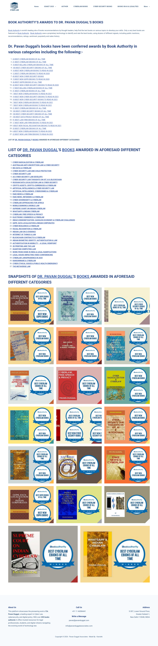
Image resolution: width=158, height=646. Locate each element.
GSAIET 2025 (50, 6)
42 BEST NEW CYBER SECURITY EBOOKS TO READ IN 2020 (36, 85)
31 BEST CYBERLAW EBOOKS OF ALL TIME (29, 108)
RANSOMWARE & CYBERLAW (24, 261)
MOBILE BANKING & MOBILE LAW (26, 206)
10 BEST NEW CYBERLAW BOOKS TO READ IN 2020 (33, 71)
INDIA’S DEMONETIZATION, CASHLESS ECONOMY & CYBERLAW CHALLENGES (44, 220)
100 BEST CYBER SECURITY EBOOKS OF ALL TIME (32, 68)
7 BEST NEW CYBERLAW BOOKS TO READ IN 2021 (32, 94)
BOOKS (36, 140)
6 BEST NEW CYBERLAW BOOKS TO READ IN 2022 (32, 131)
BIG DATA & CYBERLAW (22, 168)
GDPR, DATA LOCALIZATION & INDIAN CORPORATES (33, 223)
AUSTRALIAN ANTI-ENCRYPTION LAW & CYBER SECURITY (36, 165)
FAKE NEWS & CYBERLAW (23, 194)
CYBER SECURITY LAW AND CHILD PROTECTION (32, 171)
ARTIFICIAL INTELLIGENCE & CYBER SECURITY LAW (33, 188)
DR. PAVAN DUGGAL (23, 140)
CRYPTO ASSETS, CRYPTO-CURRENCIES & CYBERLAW (34, 185)
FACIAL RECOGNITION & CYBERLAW (27, 229)
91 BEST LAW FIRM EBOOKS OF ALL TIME (29, 120)
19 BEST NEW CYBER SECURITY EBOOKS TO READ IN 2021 (36, 97)
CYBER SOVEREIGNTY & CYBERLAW (27, 200)
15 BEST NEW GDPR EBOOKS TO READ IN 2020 (31, 79)
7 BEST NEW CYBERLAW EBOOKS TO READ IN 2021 (33, 102)
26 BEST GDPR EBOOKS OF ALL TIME (27, 82)
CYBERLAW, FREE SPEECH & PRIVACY (28, 214)
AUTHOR (64, 6)
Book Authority (14, 30)
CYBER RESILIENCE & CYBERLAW (26, 226)
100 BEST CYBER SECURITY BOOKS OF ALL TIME (32, 111)
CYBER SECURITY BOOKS (102, 6)
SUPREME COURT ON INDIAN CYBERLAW (29, 209)
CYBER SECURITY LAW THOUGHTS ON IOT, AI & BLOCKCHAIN (37, 180)
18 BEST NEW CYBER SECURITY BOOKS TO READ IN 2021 (35, 99)
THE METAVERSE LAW (21, 266)
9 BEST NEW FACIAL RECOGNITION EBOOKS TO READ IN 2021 (37, 126)
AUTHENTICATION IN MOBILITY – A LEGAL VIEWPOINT (35, 243)
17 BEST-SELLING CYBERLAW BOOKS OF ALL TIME (32, 88)
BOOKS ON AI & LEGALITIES (128, 6)
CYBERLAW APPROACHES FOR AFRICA (28, 203)
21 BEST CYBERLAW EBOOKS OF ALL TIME (29, 62)
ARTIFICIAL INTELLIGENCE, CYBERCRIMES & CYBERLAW (35, 191)
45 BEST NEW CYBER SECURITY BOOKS (28, 76)
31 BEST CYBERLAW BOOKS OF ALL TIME (29, 91)
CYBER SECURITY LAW (22, 174)
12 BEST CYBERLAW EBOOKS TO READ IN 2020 (31, 73)
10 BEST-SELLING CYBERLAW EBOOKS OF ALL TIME (33, 65)
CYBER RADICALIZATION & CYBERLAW (28, 162)
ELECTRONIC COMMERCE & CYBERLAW (28, 217)
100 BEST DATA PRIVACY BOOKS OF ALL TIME (31, 117)
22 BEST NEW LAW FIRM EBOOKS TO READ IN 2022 (33, 134)
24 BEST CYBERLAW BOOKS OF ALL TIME (29, 59)
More (147, 6)
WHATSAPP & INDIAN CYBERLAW (26, 211)
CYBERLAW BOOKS (81, 6)
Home (36, 6)
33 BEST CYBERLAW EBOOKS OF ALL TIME (29, 128)
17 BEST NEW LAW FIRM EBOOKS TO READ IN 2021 (33, 123)
